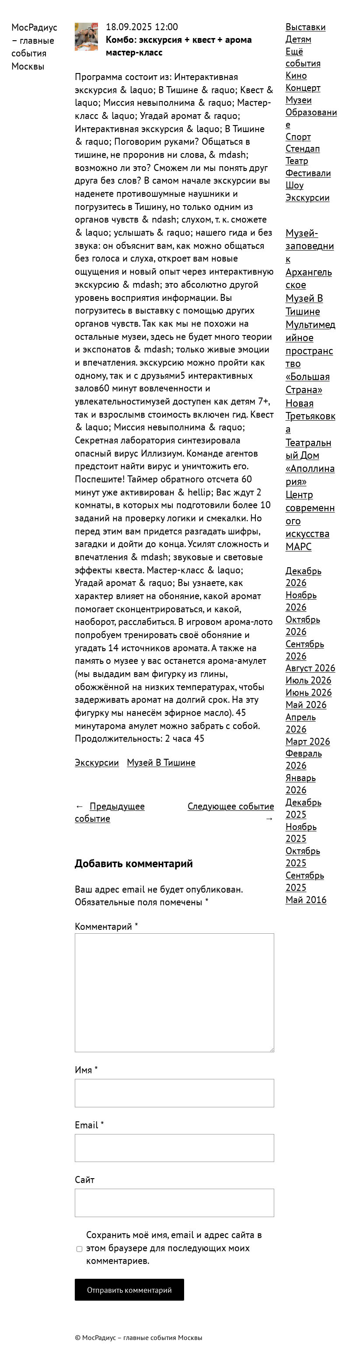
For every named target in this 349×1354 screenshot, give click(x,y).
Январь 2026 (301, 783)
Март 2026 (308, 741)
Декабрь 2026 (303, 577)
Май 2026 (306, 704)
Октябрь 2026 (303, 625)
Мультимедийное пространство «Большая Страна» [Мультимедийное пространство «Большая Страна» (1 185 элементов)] (310, 357)
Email (89, 1125)
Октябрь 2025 (303, 857)
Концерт (303, 87)
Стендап (303, 148)
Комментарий (106, 926)
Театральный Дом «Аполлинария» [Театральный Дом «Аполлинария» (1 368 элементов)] (310, 462)
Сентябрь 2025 (305, 881)
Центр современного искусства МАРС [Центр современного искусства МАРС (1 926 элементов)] (310, 520)
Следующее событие (231, 806)
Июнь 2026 (309, 692)
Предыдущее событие (110, 812)
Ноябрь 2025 (301, 832)
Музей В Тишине (161, 762)
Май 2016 (306, 899)
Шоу (295, 185)
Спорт (298, 136)
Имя (86, 1070)
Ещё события (303, 57)
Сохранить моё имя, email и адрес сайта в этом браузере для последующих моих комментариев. (174, 1247)
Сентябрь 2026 (305, 650)
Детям (298, 39)
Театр (297, 160)
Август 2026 (310, 668)
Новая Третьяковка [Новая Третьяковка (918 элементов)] (310, 416)
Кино (296, 75)
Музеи (299, 100)
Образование (311, 118)
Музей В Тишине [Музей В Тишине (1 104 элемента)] (304, 305)
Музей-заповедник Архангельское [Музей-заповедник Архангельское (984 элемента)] (310, 259)
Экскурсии (97, 762)
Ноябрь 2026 (301, 601)
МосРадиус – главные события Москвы (34, 46)
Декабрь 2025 (303, 808)
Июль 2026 (309, 680)
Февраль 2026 (304, 759)
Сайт (84, 1179)
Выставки (306, 27)
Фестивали (308, 173)
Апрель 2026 (301, 723)
